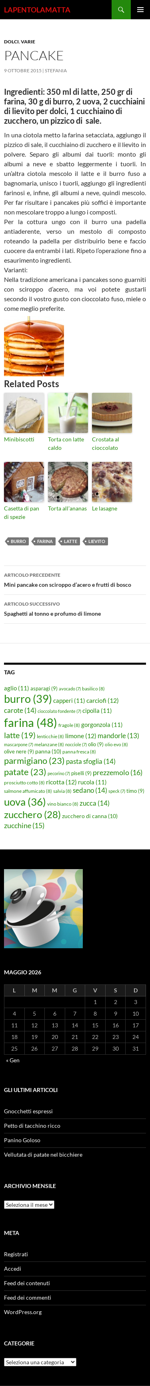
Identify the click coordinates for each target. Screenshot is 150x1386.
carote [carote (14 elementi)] (20, 710)
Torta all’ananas (67, 508)
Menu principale (140, 9)
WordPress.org (23, 1311)
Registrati (16, 1254)
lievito (96, 541)
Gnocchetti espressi (28, 1111)
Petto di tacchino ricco (32, 1125)
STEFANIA (56, 70)
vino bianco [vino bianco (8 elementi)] (62, 804)
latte (70, 541)
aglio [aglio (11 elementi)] (16, 688)
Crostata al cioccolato (105, 443)
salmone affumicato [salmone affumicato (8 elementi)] (28, 791)
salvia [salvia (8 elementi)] (62, 791)
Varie (28, 42)
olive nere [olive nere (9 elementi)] (19, 751)
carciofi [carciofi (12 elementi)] (102, 700)
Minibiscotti (19, 439)
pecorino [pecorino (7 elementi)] (59, 773)
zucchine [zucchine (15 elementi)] (24, 825)
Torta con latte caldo (66, 443)
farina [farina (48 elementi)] (30, 722)
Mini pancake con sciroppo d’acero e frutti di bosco (75, 579)
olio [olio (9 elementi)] (96, 744)
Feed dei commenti (27, 1297)
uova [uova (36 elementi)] (25, 801)
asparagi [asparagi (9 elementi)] (44, 688)
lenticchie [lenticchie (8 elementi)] (50, 736)
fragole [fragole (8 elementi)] (69, 725)
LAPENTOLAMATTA (37, 9)
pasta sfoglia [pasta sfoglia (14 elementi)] (91, 761)
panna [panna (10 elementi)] (48, 751)
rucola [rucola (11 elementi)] (92, 782)
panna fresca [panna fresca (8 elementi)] (79, 752)
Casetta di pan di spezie (21, 512)
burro (18, 541)
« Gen (13, 1060)
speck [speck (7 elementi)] (116, 791)
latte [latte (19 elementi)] (20, 735)
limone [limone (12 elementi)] (80, 735)
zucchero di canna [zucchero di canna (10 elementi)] (90, 815)
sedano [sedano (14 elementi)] (90, 790)
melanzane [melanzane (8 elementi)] (49, 744)
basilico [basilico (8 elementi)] (93, 689)
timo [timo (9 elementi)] (135, 791)
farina (45, 541)
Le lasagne (104, 508)
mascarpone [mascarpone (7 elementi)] (18, 744)
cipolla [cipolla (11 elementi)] (97, 710)
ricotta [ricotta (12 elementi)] (61, 782)
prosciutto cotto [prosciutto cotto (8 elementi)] (24, 783)
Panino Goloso (22, 1140)
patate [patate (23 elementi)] (25, 771)
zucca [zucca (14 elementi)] (95, 803)
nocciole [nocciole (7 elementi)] (76, 744)
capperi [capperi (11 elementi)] (69, 700)
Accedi (12, 1268)
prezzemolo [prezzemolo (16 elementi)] (117, 772)
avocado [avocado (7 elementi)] (70, 688)
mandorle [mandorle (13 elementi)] (118, 736)
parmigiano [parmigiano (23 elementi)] (34, 760)
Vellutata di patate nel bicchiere (43, 1154)
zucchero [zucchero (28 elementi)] (32, 814)
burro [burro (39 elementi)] (28, 698)
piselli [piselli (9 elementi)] (81, 773)
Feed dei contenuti (27, 1283)
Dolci (11, 42)
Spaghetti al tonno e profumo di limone (75, 608)
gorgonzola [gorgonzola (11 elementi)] (102, 724)
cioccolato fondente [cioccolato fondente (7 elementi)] (59, 711)
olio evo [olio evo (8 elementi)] (116, 744)
